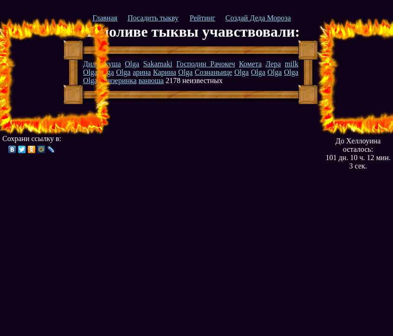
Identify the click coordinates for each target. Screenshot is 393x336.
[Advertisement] (52, 76)
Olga (132, 64)
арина (142, 72)
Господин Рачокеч (205, 64)
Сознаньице (213, 72)
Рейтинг (202, 18)
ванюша (150, 80)
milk (291, 64)
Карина (164, 72)
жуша (112, 64)
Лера (273, 64)
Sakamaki (157, 64)
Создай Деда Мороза (258, 18)
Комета (250, 64)
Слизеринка (117, 80)
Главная (104, 18)
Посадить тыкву (153, 18)
